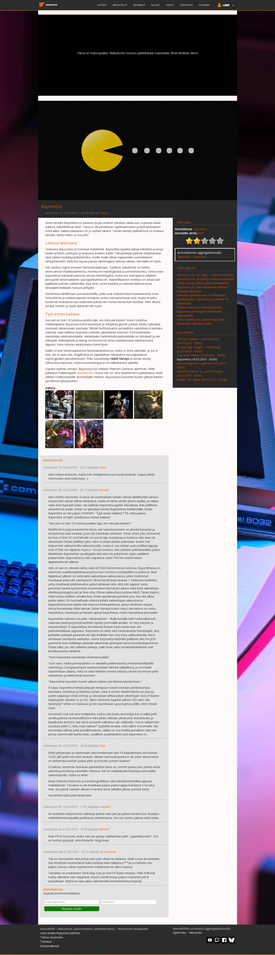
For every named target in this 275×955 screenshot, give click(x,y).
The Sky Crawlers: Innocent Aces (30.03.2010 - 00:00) (198, 341)
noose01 (105, 807)
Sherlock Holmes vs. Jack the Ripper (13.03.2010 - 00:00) (200, 373)
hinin (102, 467)
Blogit (155, 4)
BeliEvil (104, 829)
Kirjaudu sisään (72, 909)
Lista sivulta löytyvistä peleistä (60, 933)
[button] (224, 5)
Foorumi (204, 4)
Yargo (104, 213)
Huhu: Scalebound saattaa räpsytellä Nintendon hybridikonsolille (200, 321)
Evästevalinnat (49, 946)
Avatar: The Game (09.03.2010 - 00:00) (202, 379)
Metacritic (183, 257)
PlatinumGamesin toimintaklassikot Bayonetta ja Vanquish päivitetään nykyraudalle (200, 311)
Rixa (102, 746)
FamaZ (103, 490)
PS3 (200, 233)
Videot (170, 4)
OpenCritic (179, 933)
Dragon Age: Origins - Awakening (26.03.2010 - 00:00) (198, 349)
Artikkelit (139, 4)
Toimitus (46, 941)
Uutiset (102, 4)
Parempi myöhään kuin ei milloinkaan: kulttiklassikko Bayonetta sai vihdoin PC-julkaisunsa (203, 299)
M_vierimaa (108, 852)
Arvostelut (120, 4)
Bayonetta (200, 229)
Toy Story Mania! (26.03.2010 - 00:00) (201, 355)
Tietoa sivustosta (51, 937)
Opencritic (199, 257)
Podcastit (186, 4)
